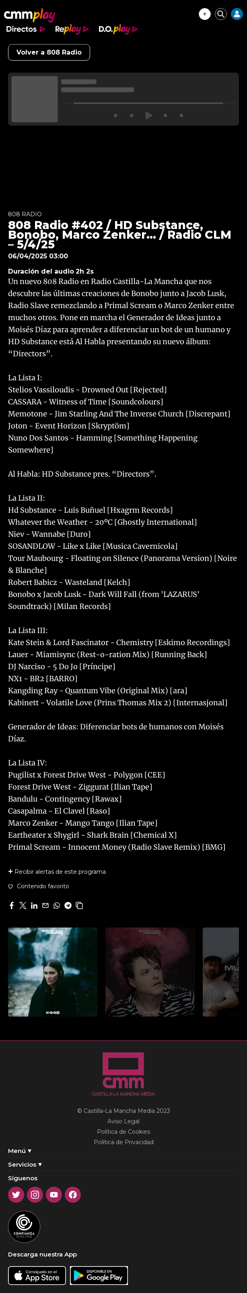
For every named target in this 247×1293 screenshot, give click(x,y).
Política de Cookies (123, 1131)
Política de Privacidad (124, 1142)
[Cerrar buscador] (221, 14)
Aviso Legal (123, 1121)
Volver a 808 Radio (49, 52)
